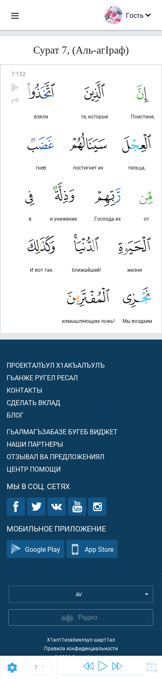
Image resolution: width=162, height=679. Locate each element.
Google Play (35, 549)
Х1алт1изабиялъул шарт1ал (81, 639)
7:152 (18, 74)
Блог (15, 415)
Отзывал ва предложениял (55, 456)
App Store (92, 549)
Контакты (24, 390)
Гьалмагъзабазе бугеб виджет (62, 431)
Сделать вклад (33, 402)
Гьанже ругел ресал (42, 377)
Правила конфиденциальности (81, 648)
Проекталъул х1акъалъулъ (56, 365)
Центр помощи (34, 469)
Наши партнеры (35, 444)
